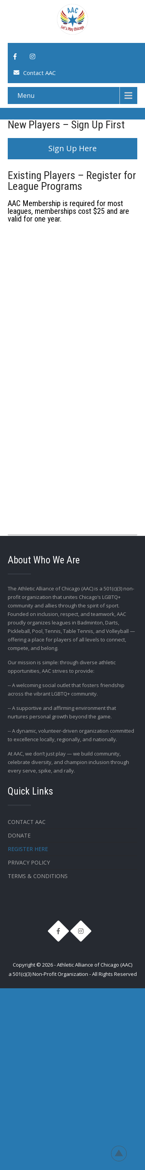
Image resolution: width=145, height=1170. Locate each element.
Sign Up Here (72, 148)
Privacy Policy (29, 862)
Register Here (28, 849)
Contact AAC (39, 73)
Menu (25, 95)
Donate (19, 835)
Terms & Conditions (38, 876)
